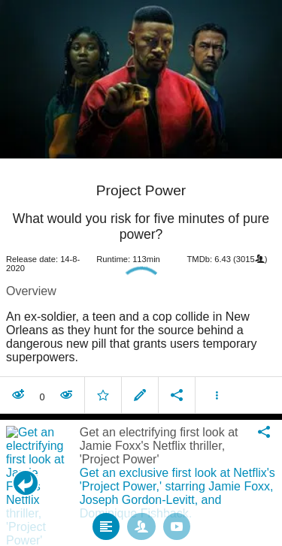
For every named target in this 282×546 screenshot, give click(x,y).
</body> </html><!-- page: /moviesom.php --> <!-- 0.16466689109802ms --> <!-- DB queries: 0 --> (141, 273)
